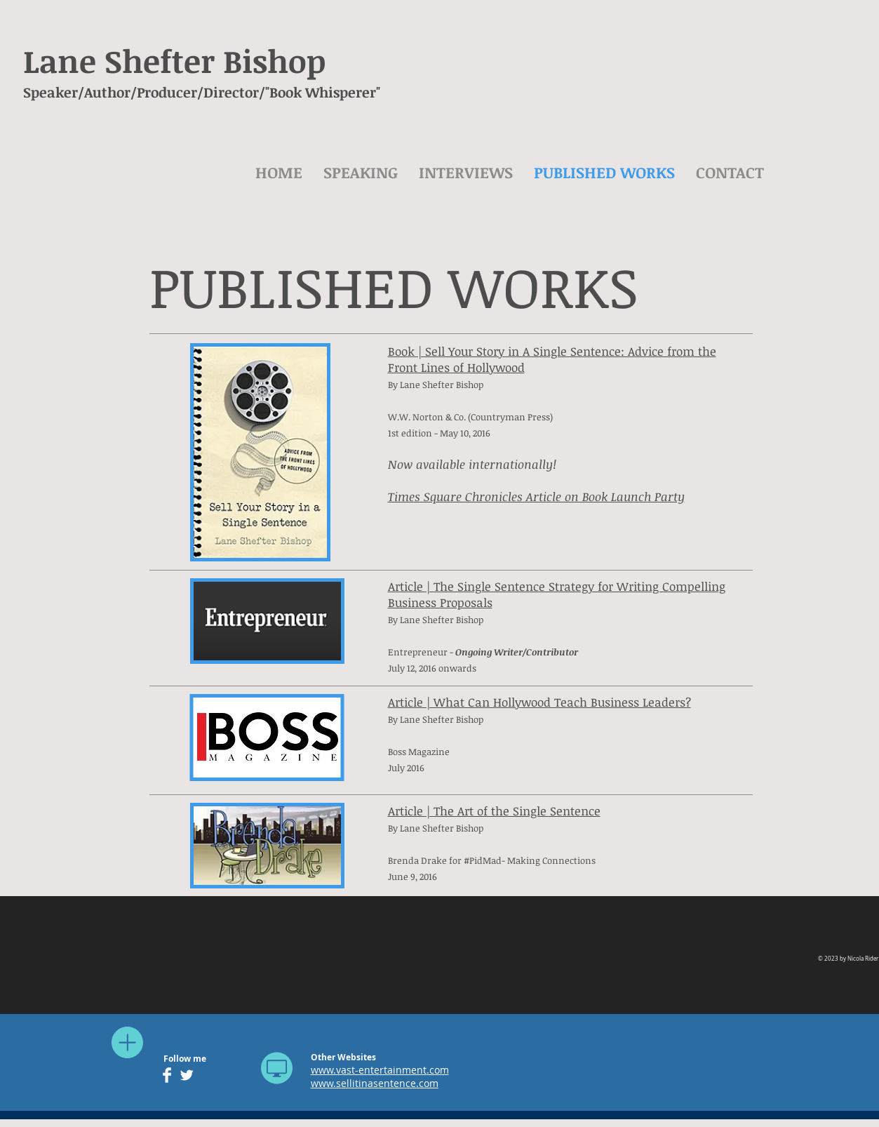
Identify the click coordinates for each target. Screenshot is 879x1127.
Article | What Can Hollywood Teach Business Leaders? (539, 702)
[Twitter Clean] (186, 1075)
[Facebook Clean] (167, 1075)
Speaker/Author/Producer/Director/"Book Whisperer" (201, 92)
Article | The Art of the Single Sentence (494, 811)
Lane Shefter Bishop (174, 60)
